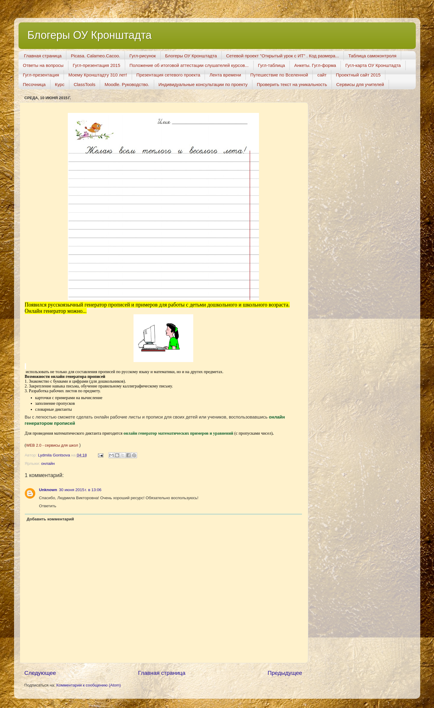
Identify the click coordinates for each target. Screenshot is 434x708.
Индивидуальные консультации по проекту (203, 84)
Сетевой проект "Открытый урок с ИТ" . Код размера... (282, 55)
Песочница (34, 84)
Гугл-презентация (41, 74)
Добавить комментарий (50, 519)
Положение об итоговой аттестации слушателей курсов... (189, 65)
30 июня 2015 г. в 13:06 (80, 490)
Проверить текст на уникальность (292, 84)
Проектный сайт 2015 (358, 74)
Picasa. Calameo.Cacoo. (95, 55)
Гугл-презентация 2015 (96, 65)
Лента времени (225, 74)
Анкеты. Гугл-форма (315, 65)
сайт (321, 74)
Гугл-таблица (271, 65)
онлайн (48, 463)
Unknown (48, 490)
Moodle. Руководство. (127, 84)
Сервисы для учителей (360, 84)
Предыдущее (285, 673)
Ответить (47, 506)
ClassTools (85, 84)
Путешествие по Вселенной (279, 74)
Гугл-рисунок (142, 55)
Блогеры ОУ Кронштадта (89, 35)
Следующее (40, 673)
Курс (60, 84)
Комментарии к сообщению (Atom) (88, 685)
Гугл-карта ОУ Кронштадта (373, 65)
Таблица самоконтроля (372, 55)
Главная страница (43, 55)
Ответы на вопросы (43, 65)
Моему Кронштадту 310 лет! (97, 74)
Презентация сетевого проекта (168, 74)
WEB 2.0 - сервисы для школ (52, 445)
